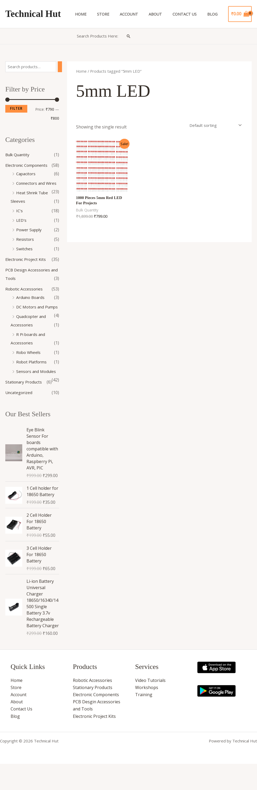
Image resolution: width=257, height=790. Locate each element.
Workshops (146, 714)
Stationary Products (25, 407)
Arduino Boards (31, 306)
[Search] (61, 67)
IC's (19, 219)
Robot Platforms (32, 379)
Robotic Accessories (25, 298)
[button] (128, 36)
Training (143, 721)
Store (116, 14)
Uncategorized (19, 418)
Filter (16, 109)
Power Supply (29, 238)
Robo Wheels (29, 369)
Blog (214, 14)
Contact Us (189, 14)
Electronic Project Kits (26, 268)
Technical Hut (33, 14)
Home (97, 14)
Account (139, 14)
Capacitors (26, 174)
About (162, 14)
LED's (21, 229)
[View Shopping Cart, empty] (240, 14)
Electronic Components (28, 165)
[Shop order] (212, 125)
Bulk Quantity (19, 155)
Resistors (25, 248)
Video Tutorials (150, 706)
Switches (24, 257)
